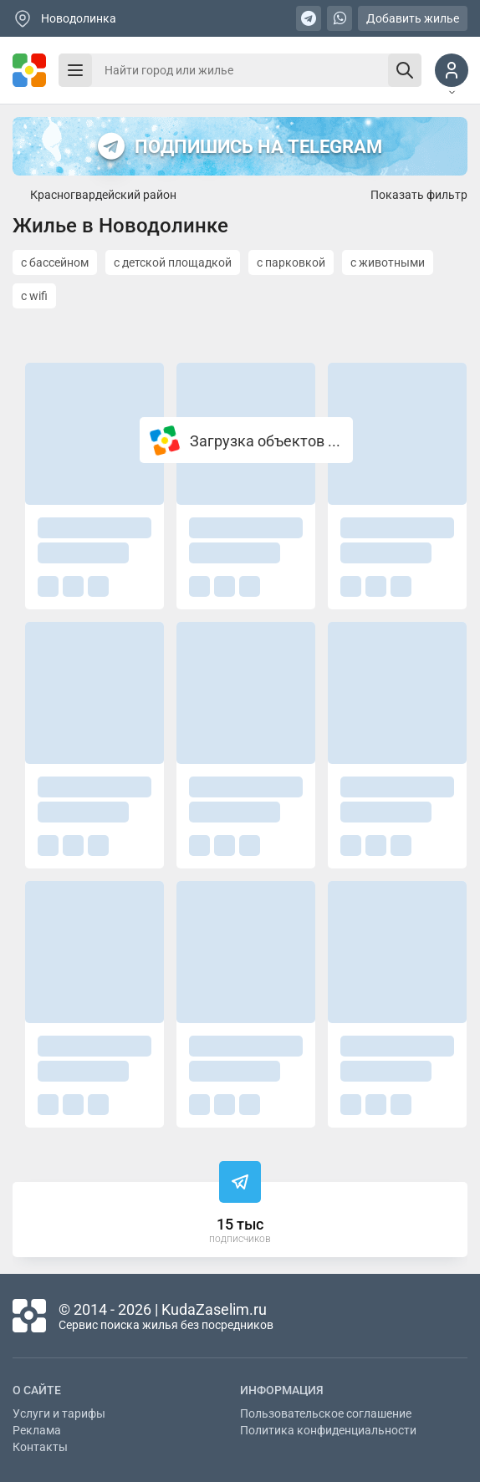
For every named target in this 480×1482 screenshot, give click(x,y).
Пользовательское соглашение (325, 1413)
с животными (387, 262)
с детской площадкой (173, 262)
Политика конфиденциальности (328, 1430)
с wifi (34, 296)
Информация (282, 1390)
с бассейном (55, 262)
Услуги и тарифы (59, 1413)
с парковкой (291, 262)
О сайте (37, 1390)
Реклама (37, 1430)
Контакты (40, 1447)
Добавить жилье (412, 18)
